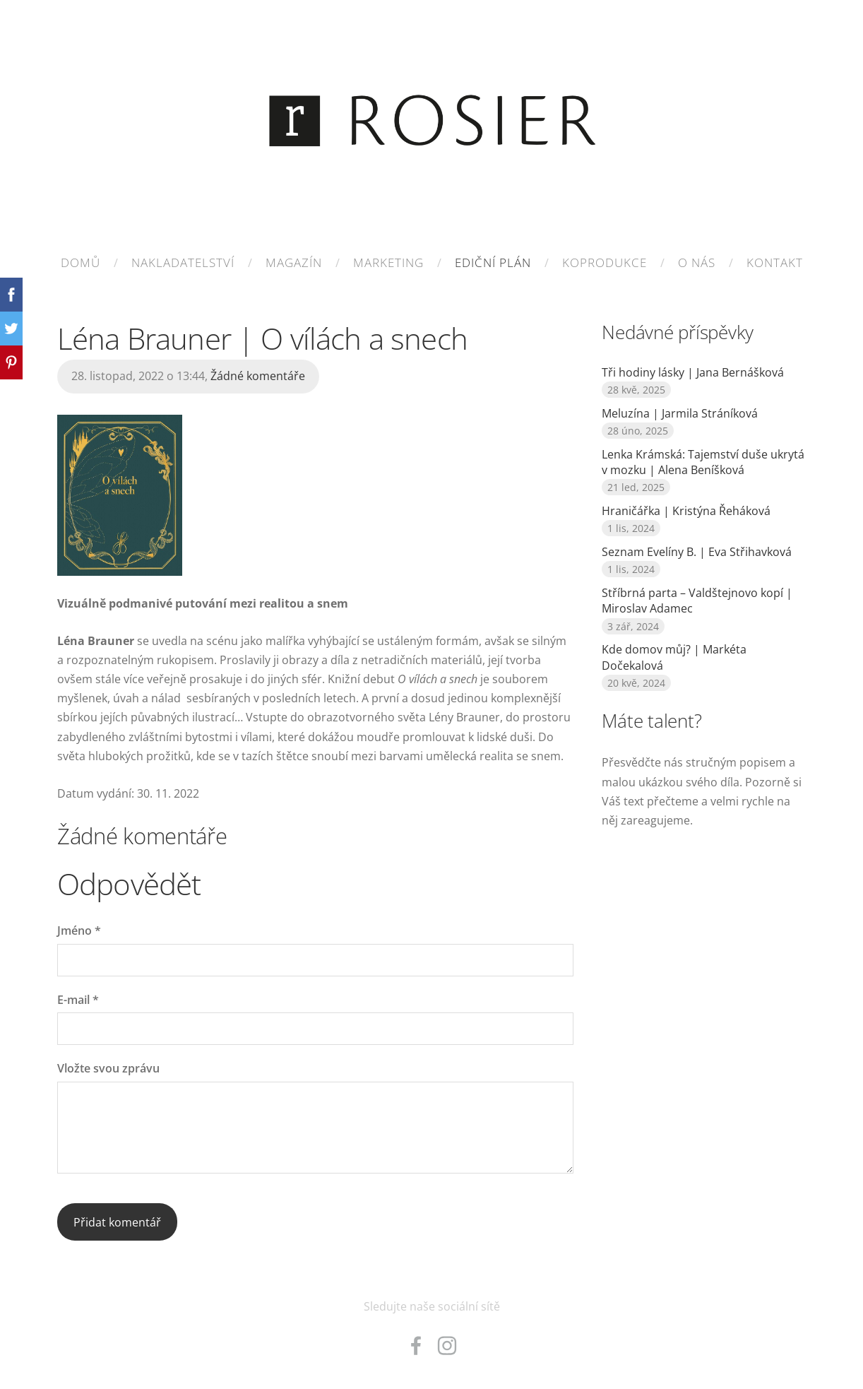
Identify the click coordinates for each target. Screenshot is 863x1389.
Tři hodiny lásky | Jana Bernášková (693, 372)
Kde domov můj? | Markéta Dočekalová (674, 657)
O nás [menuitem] (696, 262)
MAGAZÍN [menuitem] (294, 262)
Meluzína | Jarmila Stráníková (680, 413)
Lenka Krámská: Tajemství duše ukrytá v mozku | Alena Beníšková (703, 462)
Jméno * (79, 930)
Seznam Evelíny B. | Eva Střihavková (697, 552)
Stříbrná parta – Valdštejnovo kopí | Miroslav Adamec (697, 600)
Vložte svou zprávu (108, 1068)
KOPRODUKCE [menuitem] (604, 262)
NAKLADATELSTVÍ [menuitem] (182, 262)
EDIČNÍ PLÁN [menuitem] (493, 262)
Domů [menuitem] (80, 262)
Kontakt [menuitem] (774, 262)
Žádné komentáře (257, 376)
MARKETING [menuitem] (388, 262)
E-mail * (78, 999)
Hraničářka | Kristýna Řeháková (686, 511)
